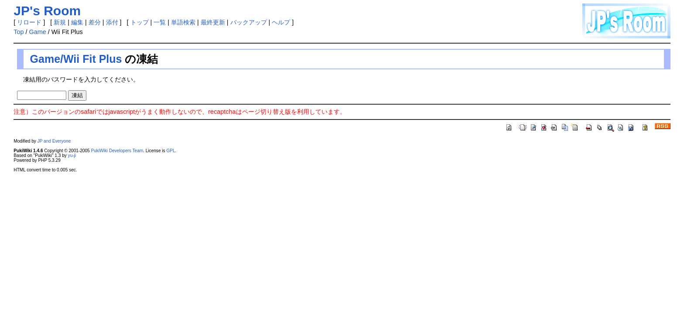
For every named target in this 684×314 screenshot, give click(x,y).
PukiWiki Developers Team (117, 150)
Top (19, 31)
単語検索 (183, 22)
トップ (139, 22)
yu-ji (72, 155)
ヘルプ (281, 22)
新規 (60, 22)
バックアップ (248, 22)
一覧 (160, 22)
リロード (29, 22)
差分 (95, 22)
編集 (77, 22)
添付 (112, 22)
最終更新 (213, 22)
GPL (170, 150)
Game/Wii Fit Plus (76, 59)
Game (37, 31)
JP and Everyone (54, 141)
